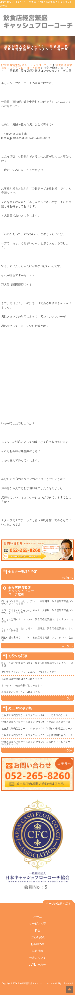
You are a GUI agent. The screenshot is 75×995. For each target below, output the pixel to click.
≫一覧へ (67, 646)
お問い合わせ (37, 964)
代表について (37, 957)
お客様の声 (38, 944)
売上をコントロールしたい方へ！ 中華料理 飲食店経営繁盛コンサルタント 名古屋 (37, 602)
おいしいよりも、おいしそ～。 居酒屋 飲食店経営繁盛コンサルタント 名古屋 (37, 629)
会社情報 (37, 951)
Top (69, 989)
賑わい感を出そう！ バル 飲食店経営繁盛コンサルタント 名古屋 (37, 638)
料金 (37, 930)
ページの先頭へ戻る (58, 903)
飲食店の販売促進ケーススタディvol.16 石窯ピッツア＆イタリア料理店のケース (37, 743)
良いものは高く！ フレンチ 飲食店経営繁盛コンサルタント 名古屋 (37, 620)
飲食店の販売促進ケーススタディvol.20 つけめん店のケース (34, 715)
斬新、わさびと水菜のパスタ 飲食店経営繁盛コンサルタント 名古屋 (37, 664)
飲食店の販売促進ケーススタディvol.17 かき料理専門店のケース (37, 735)
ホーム (37, 916)
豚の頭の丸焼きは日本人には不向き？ (21, 678)
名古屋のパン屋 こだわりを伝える (21, 692)
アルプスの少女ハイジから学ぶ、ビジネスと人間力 (29, 672)
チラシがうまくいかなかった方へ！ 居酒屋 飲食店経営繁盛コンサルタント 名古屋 (37, 611)
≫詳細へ (67, 577)
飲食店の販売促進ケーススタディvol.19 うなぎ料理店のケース (35, 722)
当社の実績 (38, 937)
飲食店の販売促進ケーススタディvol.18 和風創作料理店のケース (37, 728)
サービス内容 (37, 923)
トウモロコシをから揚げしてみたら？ (21, 685)
